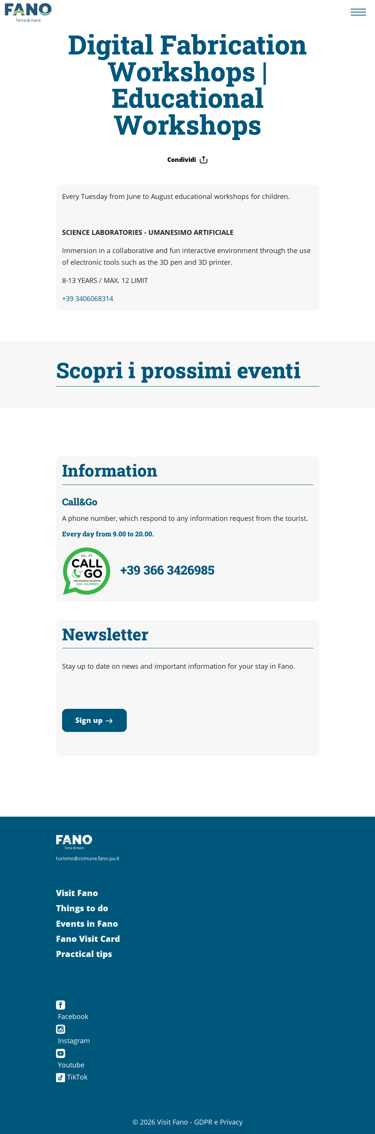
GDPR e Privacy (218, 1121)
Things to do (82, 908)
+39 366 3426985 (167, 570)
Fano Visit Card (88, 938)
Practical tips (84, 954)
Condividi (187, 159)
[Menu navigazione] (358, 12)
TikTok (71, 1076)
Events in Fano (87, 923)
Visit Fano (77, 893)
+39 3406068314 (87, 298)
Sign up (94, 720)
